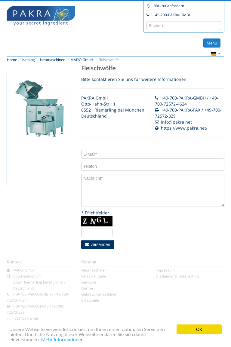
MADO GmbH (81, 59)
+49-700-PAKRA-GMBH (172, 14)
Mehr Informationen (62, 340)
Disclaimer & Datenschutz (177, 276)
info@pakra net (176, 122)
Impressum (165, 270)
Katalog (28, 59)
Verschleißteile (93, 276)
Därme (87, 288)
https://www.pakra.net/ (184, 128)
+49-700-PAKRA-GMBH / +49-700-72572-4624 (186, 101)
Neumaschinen (52, 59)
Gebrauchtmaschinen (99, 294)
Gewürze (88, 282)
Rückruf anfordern (169, 5)
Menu (212, 43)
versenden (97, 244)
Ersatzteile (90, 300)
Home (12, 59)
